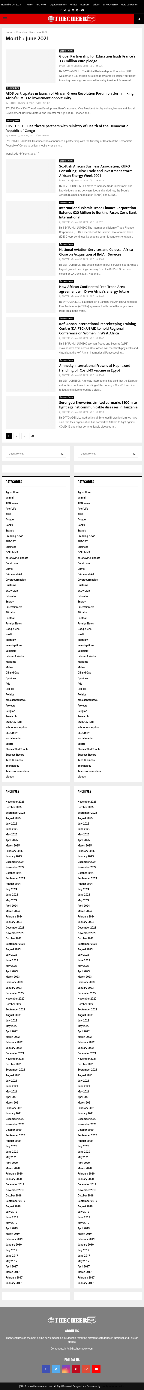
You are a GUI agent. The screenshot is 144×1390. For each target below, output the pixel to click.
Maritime (11, 661)
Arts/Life (11, 508)
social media (13, 738)
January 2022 (14, 1047)
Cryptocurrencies (58, 4)
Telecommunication (17, 771)
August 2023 (13, 949)
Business (85, 4)
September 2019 (15, 1200)
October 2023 (14, 938)
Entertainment (14, 607)
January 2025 (14, 856)
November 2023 (15, 933)
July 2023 (11, 954)
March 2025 (13, 845)
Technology (12, 765)
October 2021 (14, 1064)
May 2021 (11, 1091)
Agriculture (12, 492)
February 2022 (14, 1042)
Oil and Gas (12, 672)
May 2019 (11, 1222)
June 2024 (12, 894)
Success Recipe (15, 754)
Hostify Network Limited (113, 1386)
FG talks (10, 612)
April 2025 (12, 840)
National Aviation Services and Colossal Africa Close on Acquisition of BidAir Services (96, 252)
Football (10, 618)
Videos (96, 4)
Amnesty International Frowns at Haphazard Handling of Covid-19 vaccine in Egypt (94, 368)
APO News (41, 4)
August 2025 (13, 818)
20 (32, 435)
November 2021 (15, 1058)
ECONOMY (12, 590)
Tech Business (14, 760)
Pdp (8, 683)
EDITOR (66, 66)
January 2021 (14, 1113)
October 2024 (14, 872)
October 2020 (14, 1129)
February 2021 (14, 1108)
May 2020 (11, 1157)
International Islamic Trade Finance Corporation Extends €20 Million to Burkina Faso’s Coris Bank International (98, 213)
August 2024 (13, 883)
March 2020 (13, 1168)
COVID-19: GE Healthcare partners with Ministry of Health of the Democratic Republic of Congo (67, 128)
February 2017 (14, 1277)
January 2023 (14, 987)
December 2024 (15, 861)
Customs (11, 585)
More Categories (129, 4)
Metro (9, 667)
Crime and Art (14, 574)
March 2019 (13, 1233)
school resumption (17, 727)
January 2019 (14, 1244)
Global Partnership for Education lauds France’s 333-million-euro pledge (97, 58)
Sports (9, 743)
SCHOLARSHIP (110, 4)
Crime (9, 568)
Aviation (10, 519)
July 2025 (11, 823)
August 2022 (13, 1015)
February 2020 (14, 1173)
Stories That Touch (17, 749)
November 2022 (15, 998)
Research (11, 716)
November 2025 (15, 801)
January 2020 (14, 1179)
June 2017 (12, 1255)
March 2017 (13, 1271)
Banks (9, 524)
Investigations (14, 645)
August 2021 (13, 1075)
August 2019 (13, 1206)
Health (9, 634)
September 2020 (15, 1135)
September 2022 (15, 1009)
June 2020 (12, 1151)
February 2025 (14, 850)
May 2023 (11, 965)
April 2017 (12, 1266)
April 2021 (12, 1096)
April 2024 (12, 905)
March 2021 (13, 1102)
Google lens (13, 628)
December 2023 (15, 927)
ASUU (9, 514)
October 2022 (14, 1004)
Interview (11, 639)
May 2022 (11, 1025)
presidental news (16, 699)
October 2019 (14, 1195)
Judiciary (11, 650)
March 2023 (13, 976)
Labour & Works (15, 656)
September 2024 (15, 878)
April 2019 (12, 1228)
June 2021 (12, 1086)
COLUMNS (12, 552)
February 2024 (14, 916)
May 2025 (11, 834)
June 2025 (12, 829)
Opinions (11, 678)
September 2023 (15, 943)
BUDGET (11, 541)
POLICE (10, 689)
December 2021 (15, 1053)
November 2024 (15, 867)
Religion (10, 711)
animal (10, 497)
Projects (10, 705)
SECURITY (12, 732)
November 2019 (15, 1190)
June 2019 (12, 1217)
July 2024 (11, 889)
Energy (10, 601)
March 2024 (13, 911)
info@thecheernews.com (79, 1348)
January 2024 (14, 921)
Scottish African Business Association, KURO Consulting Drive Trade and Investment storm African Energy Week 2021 (96, 171)
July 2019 (11, 1211)
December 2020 (15, 1118)
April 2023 (12, 971)
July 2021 (11, 1080)
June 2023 (12, 960)
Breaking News (66, 51)
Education (11, 596)
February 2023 (14, 982)
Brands (10, 530)
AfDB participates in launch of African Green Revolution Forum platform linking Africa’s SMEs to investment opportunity (70, 95)
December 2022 (15, 993)
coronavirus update (17, 557)
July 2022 (11, 1020)
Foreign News (14, 623)
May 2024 (11, 900)
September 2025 (15, 812)
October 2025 (14, 807)
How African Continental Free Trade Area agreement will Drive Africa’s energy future (94, 289)
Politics (73, 4)
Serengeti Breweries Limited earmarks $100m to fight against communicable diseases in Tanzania (98, 404)
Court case (12, 563)
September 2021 (15, 1069)
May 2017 (11, 1261)
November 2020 (15, 1124)
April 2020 (12, 1162)
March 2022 (13, 1036)
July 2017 (11, 1250)
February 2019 (14, 1239)
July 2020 (11, 1146)
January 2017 (14, 1283)
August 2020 (13, 1140)
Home (29, 4)
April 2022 (12, 1031)
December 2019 (15, 1184)
